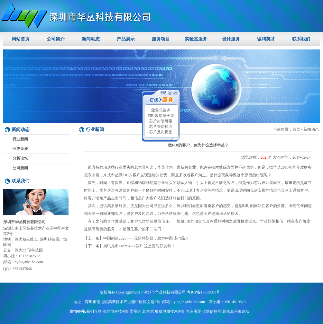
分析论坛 (20, 158)
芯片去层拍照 (160, 126)
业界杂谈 (20, 148)
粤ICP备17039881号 (203, 292)
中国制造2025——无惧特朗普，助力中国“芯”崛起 (145, 238)
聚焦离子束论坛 (235, 311)
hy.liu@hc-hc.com (29, 262)
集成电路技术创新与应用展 (178, 311)
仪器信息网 (211, 311)
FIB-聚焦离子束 (161, 115)
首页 (296, 129)
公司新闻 (20, 168)
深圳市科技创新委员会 (122, 311)
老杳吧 (148, 311)
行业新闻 (20, 139)
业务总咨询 (161, 110)
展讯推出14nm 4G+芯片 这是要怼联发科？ (139, 246)
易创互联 (94, 311)
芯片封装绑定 (160, 121)
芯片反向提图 (160, 132)
